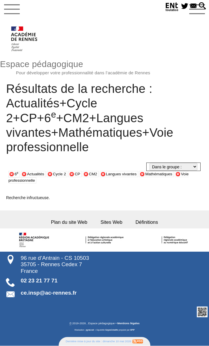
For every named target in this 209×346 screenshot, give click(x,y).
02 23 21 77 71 (39, 281)
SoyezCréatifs (111, 330)
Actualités (35, 174)
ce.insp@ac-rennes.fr (49, 293)
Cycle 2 (59, 174)
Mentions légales (128, 323)
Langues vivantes (122, 174)
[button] (202, 6)
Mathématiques (160, 174)
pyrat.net (90, 330)
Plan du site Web (71, 223)
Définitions (145, 223)
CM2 (94, 174)
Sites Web (111, 223)
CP (78, 174)
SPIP (132, 330)
